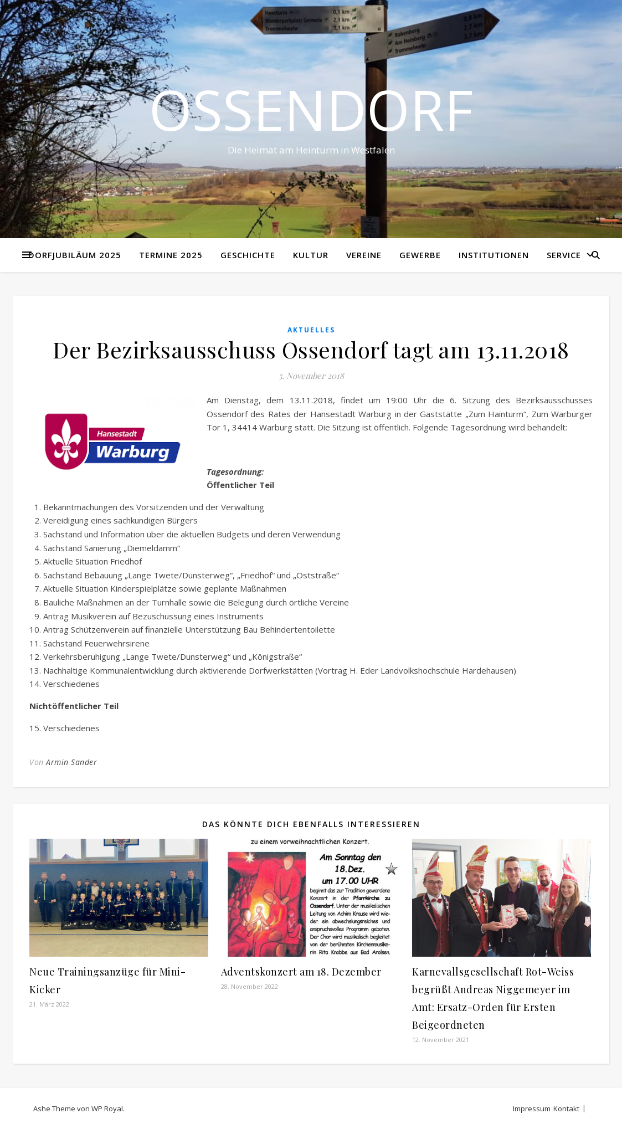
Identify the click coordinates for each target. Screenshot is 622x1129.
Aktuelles (311, 330)
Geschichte (247, 254)
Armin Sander (71, 762)
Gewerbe (420, 254)
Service (564, 254)
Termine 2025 (171, 254)
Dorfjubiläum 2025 (74, 254)
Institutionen (494, 254)
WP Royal (107, 1108)
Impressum (532, 1108)
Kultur (310, 254)
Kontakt (566, 1108)
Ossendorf (311, 109)
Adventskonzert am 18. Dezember (301, 971)
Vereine (364, 254)
